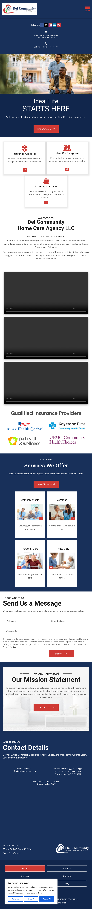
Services (25, 876)
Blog (67, 883)
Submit (58, 653)
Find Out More (44, 129)
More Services (44, 484)
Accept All (47, 899)
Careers (67, 876)
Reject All (31, 899)
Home (25, 868)
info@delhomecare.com (24, 771)
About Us (44, 707)
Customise (16, 899)
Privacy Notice (9, 647)
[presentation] (32, 653)
